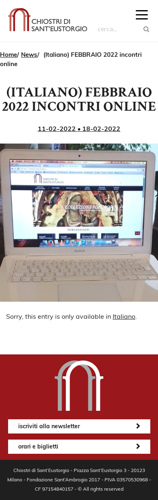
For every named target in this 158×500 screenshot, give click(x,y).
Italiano (124, 316)
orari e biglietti (38, 446)
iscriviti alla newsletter (49, 426)
